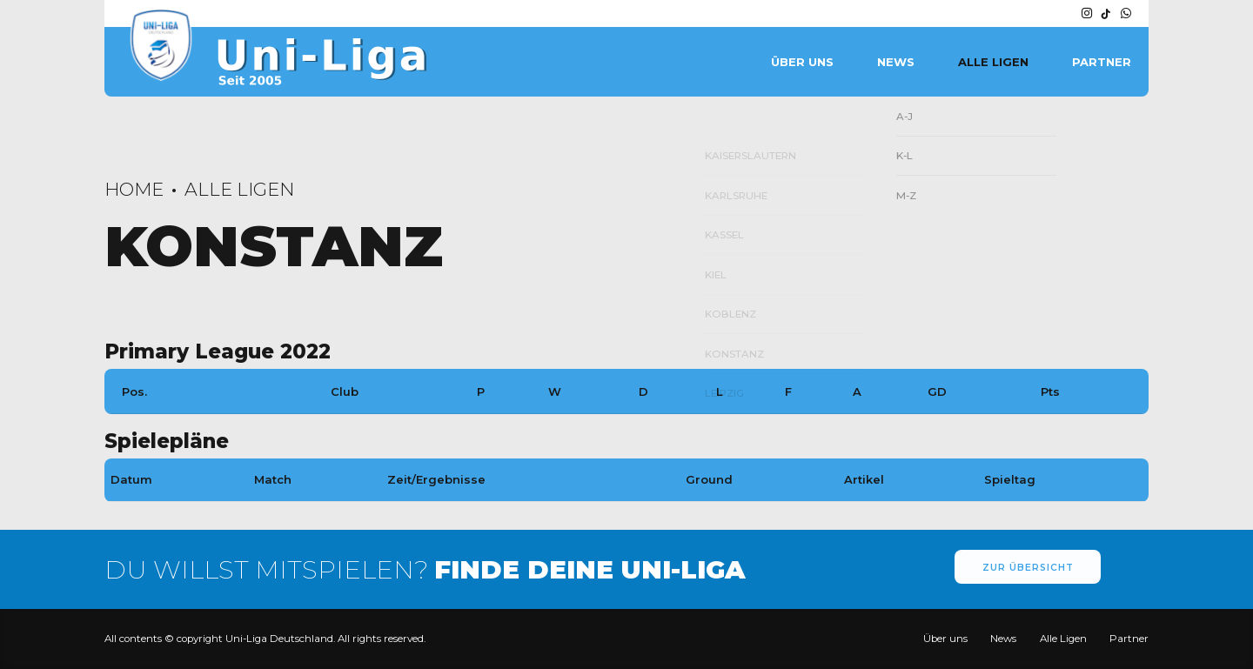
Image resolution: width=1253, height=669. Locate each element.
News (896, 62)
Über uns (802, 62)
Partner (1101, 62)
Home (134, 189)
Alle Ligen (993, 62)
